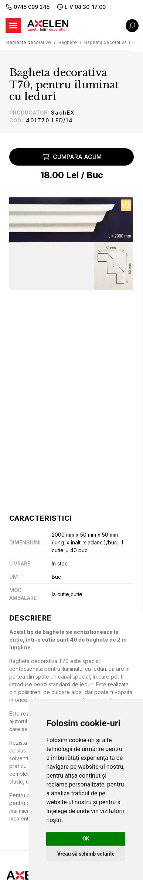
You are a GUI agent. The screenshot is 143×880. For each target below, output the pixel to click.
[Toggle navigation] (13, 25)
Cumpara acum (72, 157)
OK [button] (85, 839)
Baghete (67, 42)
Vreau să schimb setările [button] (86, 854)
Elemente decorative (28, 42)
